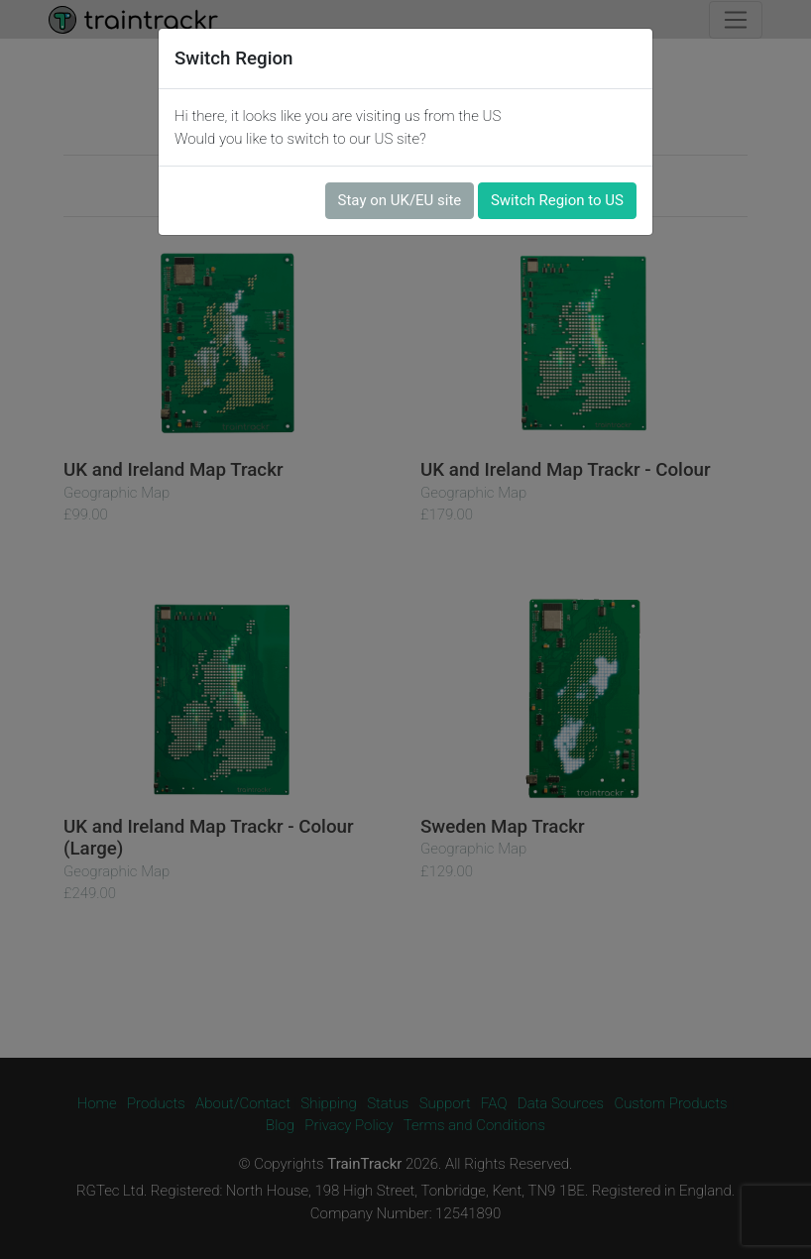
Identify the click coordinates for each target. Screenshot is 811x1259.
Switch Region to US (557, 200)
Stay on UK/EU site (400, 200)
